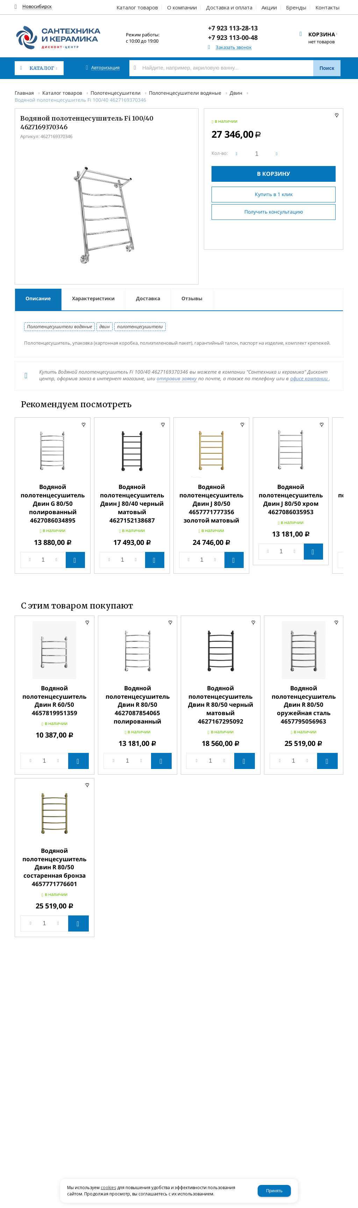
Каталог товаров (62, 92)
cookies (108, 1188)
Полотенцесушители (116, 92)
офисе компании (309, 378)
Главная (24, 92)
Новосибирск (37, 6)
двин (104, 326)
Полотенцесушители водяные (185, 92)
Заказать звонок (234, 47)
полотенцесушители (140, 326)
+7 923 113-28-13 (233, 28)
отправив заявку (177, 378)
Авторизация (105, 67)
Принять (274, 1190)
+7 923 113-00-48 (233, 37)
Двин (236, 92)
